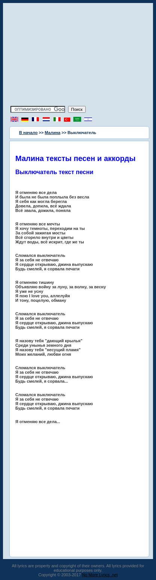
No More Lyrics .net (100, 575)
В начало (28, 132)
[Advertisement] (78, 55)
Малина (53, 132)
